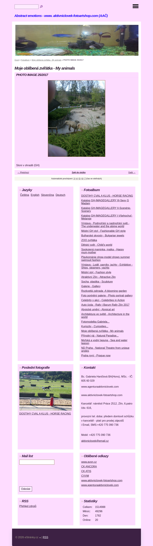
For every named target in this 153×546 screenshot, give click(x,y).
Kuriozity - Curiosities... (94, 326)
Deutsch (60, 195)
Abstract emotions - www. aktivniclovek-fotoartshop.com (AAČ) (61, 16)
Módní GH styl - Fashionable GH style (103, 231)
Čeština (24, 195)
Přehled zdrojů (27, 506)
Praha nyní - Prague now (96, 355)
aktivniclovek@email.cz (95, 440)
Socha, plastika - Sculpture (97, 281)
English (35, 195)
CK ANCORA (89, 466)
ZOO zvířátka (89, 240)
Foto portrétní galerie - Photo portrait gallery (107, 295)
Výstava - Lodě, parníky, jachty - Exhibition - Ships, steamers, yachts (107, 266)
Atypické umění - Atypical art (98, 309)
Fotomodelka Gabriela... (95, 321)
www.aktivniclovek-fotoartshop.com (101, 480)
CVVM (85, 475)
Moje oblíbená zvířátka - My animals (46, 60)
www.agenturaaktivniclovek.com (100, 485)
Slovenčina (47, 195)
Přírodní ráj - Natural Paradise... (100, 335)
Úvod (17, 60)
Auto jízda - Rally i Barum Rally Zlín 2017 (105, 304)
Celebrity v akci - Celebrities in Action (103, 300)
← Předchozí (23, 172)
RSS (45, 537)
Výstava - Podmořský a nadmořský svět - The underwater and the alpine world (105, 225)
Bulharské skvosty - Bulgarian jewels (102, 235)
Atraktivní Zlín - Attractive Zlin (98, 277)
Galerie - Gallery (90, 286)
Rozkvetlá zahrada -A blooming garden (104, 290)
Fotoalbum (25, 60)
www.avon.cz (89, 461)
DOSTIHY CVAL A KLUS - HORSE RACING (107, 195)
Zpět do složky (79, 172)
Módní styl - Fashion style (96, 272)
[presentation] (41, 475)
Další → (131, 172)
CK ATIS (86, 471)
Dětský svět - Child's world (96, 244)
